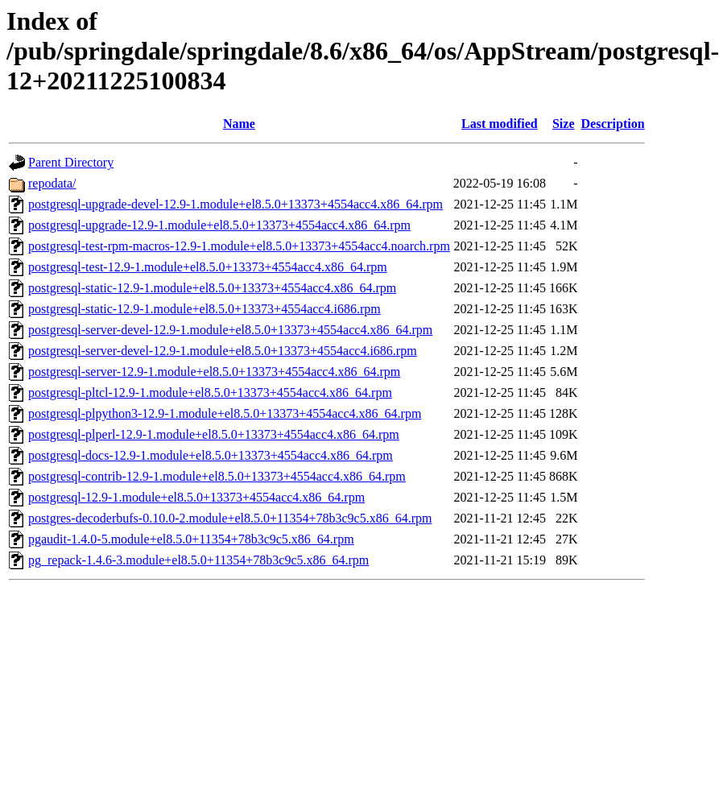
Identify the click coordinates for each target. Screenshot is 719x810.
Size (563, 123)
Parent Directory (71, 162)
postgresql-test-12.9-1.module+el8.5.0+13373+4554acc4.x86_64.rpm (207, 267)
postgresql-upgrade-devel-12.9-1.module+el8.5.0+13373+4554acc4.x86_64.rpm (235, 204)
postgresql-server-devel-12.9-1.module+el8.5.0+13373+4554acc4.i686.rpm (222, 350)
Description (613, 123)
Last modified (499, 123)
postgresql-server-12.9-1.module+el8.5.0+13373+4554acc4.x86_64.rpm (214, 371)
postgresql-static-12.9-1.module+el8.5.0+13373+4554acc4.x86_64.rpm (212, 288)
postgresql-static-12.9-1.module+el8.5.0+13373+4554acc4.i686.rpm (204, 309)
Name (239, 123)
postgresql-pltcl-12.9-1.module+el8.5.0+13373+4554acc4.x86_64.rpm (210, 392)
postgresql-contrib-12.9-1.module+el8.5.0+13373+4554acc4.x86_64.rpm (217, 476)
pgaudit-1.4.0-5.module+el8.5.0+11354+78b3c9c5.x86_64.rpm (191, 539)
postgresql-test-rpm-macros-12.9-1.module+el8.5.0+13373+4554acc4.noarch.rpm (239, 246)
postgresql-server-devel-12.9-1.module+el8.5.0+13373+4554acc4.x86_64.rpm (230, 330)
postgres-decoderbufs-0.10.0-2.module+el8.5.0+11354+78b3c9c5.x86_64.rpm (230, 518)
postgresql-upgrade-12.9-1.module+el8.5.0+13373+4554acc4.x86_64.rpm (219, 225)
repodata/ (52, 183)
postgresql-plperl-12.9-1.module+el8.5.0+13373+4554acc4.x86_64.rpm (213, 434)
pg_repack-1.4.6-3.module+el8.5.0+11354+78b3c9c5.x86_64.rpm (198, 560)
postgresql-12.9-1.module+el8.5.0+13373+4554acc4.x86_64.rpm (196, 497)
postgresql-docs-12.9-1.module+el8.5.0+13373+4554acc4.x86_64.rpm (210, 455)
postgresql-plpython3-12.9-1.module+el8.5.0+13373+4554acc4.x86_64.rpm (224, 413)
